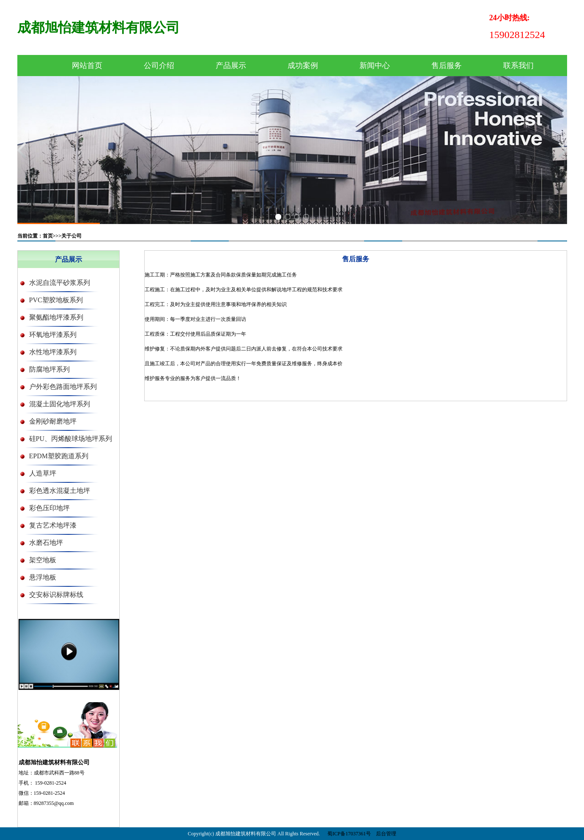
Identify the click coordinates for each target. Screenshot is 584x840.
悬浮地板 (42, 577)
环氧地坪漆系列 (53, 334)
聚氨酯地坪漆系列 (56, 317)
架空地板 (42, 560)
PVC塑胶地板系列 (56, 300)
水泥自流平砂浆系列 (59, 282)
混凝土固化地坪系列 (59, 404)
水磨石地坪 (46, 542)
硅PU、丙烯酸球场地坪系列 (70, 438)
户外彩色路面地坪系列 (63, 386)
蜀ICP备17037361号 (349, 834)
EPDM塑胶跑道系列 (58, 456)
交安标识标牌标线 (56, 594)
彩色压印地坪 (49, 508)
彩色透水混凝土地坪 (59, 490)
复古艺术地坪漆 (53, 525)
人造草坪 (42, 473)
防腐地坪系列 (49, 369)
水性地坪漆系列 (53, 352)
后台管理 (386, 834)
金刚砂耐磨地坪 (53, 421)
